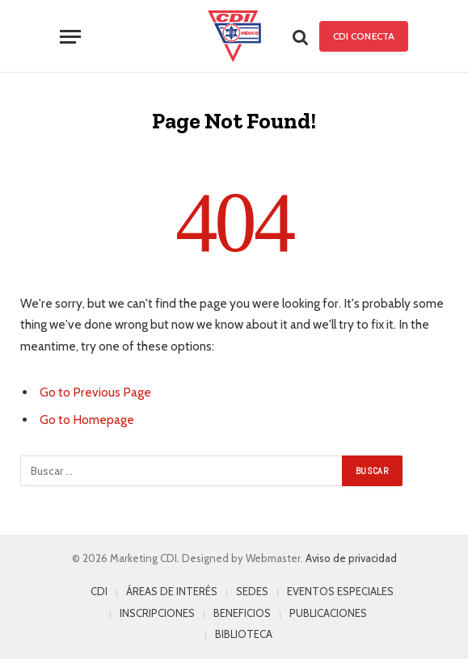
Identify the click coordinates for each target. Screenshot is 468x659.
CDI (99, 591)
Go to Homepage (87, 419)
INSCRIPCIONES (157, 613)
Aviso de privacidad (351, 558)
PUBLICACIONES (328, 613)
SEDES (252, 591)
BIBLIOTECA (243, 634)
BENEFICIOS (242, 613)
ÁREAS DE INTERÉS (171, 591)
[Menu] (70, 37)
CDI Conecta (363, 36)
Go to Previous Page (95, 392)
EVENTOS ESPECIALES (340, 591)
